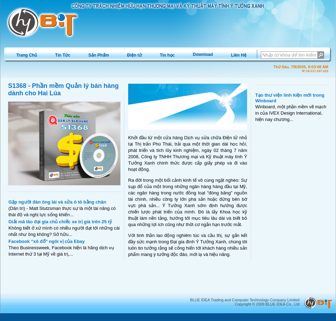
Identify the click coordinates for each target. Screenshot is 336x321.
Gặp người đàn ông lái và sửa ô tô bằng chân (57, 202)
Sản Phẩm (98, 55)
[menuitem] (26, 55)
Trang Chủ (26, 55)
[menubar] (131, 55)
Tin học (167, 55)
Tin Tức (62, 55)
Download (203, 54)
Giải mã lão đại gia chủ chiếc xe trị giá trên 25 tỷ (60, 221)
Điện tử (134, 55)
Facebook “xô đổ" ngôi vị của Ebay (46, 241)
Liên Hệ (238, 55)
